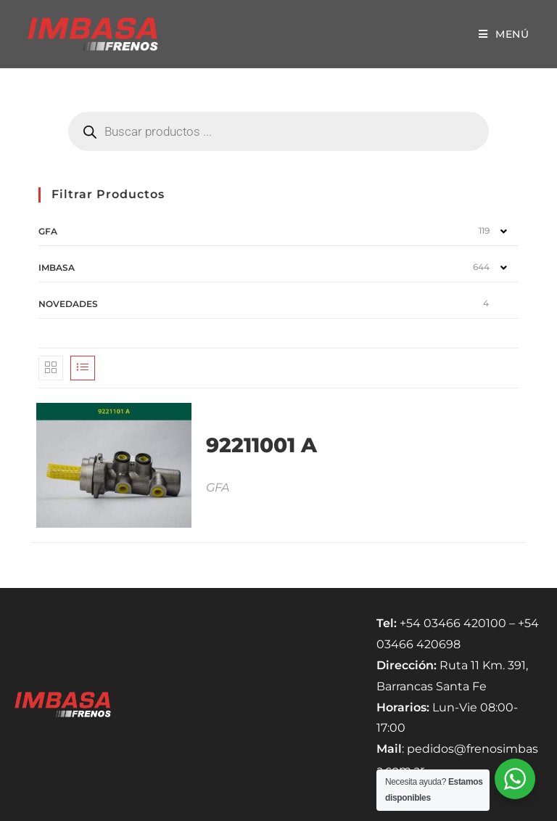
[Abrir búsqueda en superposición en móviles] (278, 131)
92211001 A (261, 445)
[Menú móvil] (504, 34)
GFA (47, 231)
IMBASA (56, 267)
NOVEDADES (68, 303)
